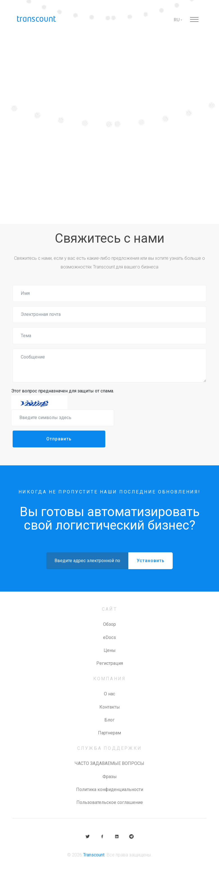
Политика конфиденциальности (109, 789)
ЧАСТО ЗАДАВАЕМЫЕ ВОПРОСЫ (109, 763)
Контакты (109, 707)
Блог (109, 720)
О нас (109, 693)
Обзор (109, 624)
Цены (110, 650)
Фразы (109, 776)
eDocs (109, 637)
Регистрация (109, 663)
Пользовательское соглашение (109, 802)
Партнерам (109, 732)
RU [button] (177, 19)
